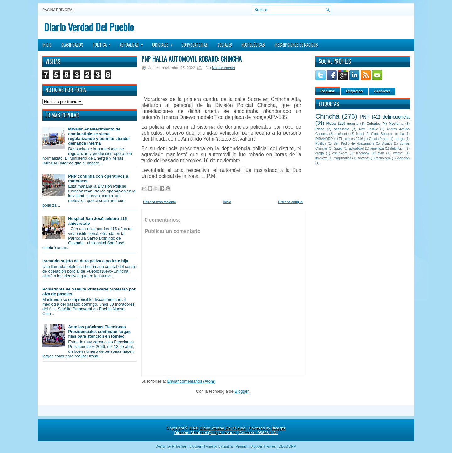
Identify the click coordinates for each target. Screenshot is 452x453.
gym (381, 153)
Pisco (320, 129)
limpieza (321, 158)
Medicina (396, 123)
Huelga (399, 139)
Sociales (224, 44)
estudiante (339, 153)
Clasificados (72, 44)
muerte (352, 123)
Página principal (58, 10)
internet (397, 153)
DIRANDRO (324, 139)
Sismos (386, 143)
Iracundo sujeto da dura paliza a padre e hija (85, 260)
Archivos (382, 91)
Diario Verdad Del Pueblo (89, 26)
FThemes (179, 446)
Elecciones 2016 (351, 139)
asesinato (341, 129)
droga (319, 153)
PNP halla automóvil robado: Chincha (191, 59)
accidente (342, 133)
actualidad (356, 148)
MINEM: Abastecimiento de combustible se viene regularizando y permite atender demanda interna (99, 136)
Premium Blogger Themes (256, 446)
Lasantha (225, 446)
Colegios (373, 123)
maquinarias (343, 158)
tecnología (383, 158)
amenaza (377, 148)
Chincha (327, 116)
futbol (360, 133)
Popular (327, 91)
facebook (362, 153)
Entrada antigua (290, 202)
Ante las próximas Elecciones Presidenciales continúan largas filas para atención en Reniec (99, 331)
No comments (223, 68)
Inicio (47, 44)
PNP (365, 116)
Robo (331, 123)
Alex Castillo (368, 129)
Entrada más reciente (159, 202)
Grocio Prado (378, 139)
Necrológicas (253, 44)
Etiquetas (354, 91)
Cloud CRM (287, 446)
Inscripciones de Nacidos (296, 44)
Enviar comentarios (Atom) (191, 381)
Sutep (338, 148)
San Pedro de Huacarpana (353, 143)
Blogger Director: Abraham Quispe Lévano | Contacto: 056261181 (230, 430)
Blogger (242, 391)
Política (104, 43)
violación (403, 158)
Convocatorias (194, 44)
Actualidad (133, 43)
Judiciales (164, 43)
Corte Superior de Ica (387, 133)
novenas (364, 158)
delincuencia (396, 116)
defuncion (397, 148)
